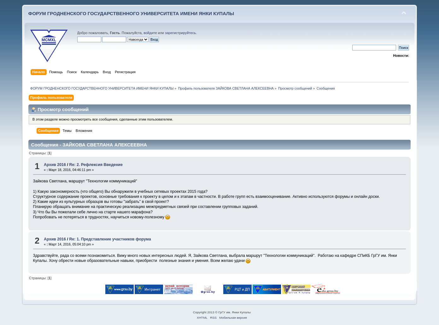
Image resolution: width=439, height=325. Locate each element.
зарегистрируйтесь (180, 33)
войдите (150, 33)
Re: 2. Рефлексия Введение (95, 164)
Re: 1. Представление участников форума (110, 239)
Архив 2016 (55, 164)
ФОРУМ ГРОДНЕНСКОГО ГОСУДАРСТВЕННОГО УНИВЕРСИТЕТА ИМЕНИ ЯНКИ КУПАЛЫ (131, 13)
